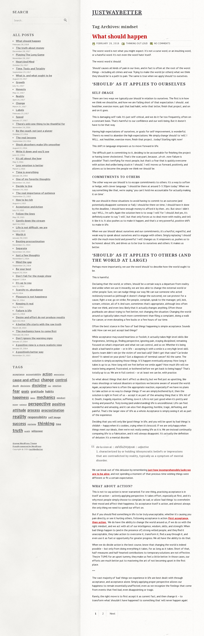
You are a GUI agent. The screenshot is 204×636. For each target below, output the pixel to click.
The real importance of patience (33, 182)
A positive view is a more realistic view (37, 324)
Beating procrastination (29, 227)
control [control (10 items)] (61, 358)
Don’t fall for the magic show (32, 259)
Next (112, 613)
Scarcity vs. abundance (28, 272)
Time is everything (26, 162)
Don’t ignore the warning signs (32, 317)
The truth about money (29, 46)
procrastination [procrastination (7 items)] (52, 388)
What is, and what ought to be (32, 72)
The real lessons (25, 130)
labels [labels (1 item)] (32, 376)
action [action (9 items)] (47, 352)
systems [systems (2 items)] (32, 402)
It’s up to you (23, 266)
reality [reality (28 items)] (19, 395)
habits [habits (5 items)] (49, 370)
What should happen (119, 36)
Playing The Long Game (28, 53)
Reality (19, 91)
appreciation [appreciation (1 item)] (59, 353)
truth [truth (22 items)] (18, 409)
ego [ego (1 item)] (49, 364)
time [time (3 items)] (58, 402)
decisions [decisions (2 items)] (25, 364)
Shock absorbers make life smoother (35, 137)
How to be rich (23, 188)
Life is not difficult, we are (30, 214)
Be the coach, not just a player (32, 124)
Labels (19, 104)
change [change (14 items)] (47, 358)
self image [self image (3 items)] (54, 395)
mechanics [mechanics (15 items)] (46, 375)
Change (20, 98)
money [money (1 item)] (15, 383)
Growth (20, 78)
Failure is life (23, 291)
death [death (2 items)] (16, 364)
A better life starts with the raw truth (37, 304)
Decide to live (23, 175)
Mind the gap (23, 246)
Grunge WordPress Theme (25, 422)
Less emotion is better (28, 156)
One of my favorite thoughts (31, 169)
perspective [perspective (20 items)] (39, 382)
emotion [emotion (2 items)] (57, 364)
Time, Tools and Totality (29, 66)
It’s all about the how (27, 149)
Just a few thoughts (27, 240)
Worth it (20, 220)
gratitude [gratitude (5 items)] (37, 370)
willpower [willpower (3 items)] (37, 409)
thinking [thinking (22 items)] (46, 402)
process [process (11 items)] (34, 388)
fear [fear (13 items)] (16, 369)
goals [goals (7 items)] (25, 370)
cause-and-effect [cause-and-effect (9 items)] (26, 358)
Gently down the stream (29, 208)
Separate (21, 233)
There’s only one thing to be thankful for (38, 117)
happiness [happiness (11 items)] (21, 375)
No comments (164, 43)
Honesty (20, 85)
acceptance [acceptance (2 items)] (19, 352)
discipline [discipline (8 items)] (39, 363)
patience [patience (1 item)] (23, 383)
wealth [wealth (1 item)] (27, 410)
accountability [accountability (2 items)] (33, 352)
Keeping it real (24, 285)
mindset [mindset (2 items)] (61, 376)
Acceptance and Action (28, 195)
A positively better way (28, 330)
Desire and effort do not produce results (38, 298)
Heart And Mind (24, 59)
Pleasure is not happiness (30, 279)
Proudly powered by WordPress (27, 425)
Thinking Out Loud (138, 43)
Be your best (22, 253)
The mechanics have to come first (34, 311)
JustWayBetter (36, 427)
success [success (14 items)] (19, 402)
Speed (19, 111)
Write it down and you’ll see (31, 143)
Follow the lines (24, 201)
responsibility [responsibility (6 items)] (37, 395)
